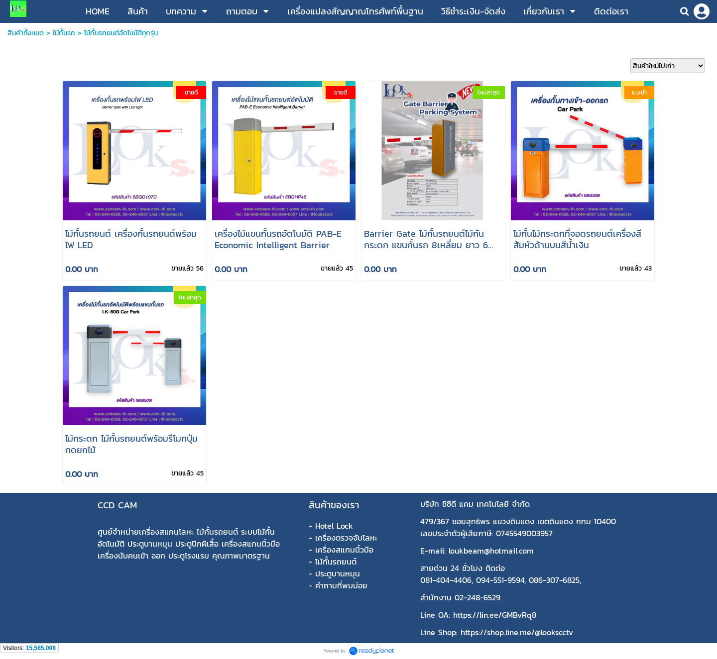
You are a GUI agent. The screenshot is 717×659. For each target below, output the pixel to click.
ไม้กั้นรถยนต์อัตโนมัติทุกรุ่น (121, 33)
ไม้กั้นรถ (64, 33)
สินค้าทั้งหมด (25, 33)
